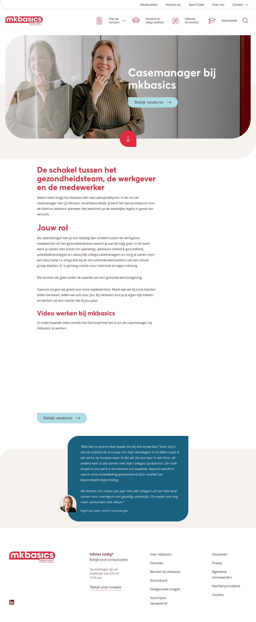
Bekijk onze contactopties (109, 559)
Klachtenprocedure (226, 586)
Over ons (218, 5)
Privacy (217, 563)
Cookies (218, 595)
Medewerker (149, 5)
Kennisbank (159, 580)
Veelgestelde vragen (165, 589)
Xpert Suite (196, 5)
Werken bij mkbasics (165, 572)
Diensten (156, 563)
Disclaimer (219, 554)
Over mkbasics (161, 554)
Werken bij (173, 5)
